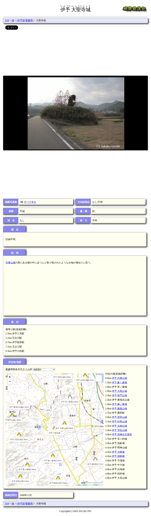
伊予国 (21, 20)
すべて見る (30, 202)
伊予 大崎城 (118, 452)
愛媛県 (29, 20)
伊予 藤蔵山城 (119, 408)
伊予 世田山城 (119, 417)
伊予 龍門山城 (119, 395)
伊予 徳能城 (118, 456)
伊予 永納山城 (119, 426)
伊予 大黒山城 (119, 391)
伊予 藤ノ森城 (119, 404)
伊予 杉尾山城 (119, 421)
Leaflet (78, 485)
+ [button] (10, 377)
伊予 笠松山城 (119, 430)
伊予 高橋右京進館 (122, 434)
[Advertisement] (75, 53)
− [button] (10, 382)
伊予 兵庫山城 (119, 378)
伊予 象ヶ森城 (119, 382)
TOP (7, 20)
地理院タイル (87, 485)
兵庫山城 (10, 262)
